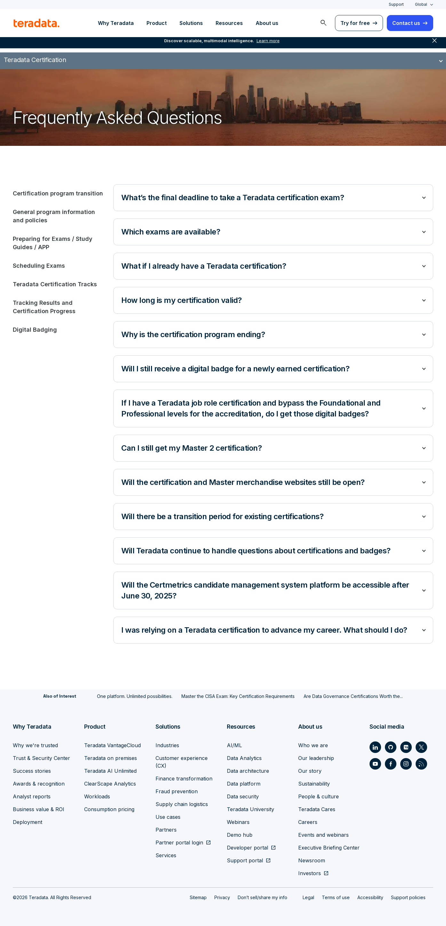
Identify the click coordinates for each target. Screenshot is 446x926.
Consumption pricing (109, 809)
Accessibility (370, 897)
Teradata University (250, 809)
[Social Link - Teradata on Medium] (406, 747)
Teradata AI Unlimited (110, 771)
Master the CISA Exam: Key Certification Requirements (238, 696)
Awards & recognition (39, 783)
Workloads (97, 796)
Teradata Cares (316, 809)
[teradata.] (36, 23)
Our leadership (316, 758)
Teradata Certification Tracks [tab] (55, 284)
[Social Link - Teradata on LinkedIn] (375, 747)
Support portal (245, 860)
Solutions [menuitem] (191, 23)
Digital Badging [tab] (35, 329)
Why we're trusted (35, 745)
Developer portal (247, 847)
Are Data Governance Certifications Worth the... (353, 696)
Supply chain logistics (181, 804)
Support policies (408, 897)
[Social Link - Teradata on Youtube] (375, 764)
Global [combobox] (421, 4)
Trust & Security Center (41, 758)
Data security (243, 796)
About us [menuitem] (267, 23)
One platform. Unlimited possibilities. (134, 696)
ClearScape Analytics (110, 783)
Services (165, 855)
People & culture (318, 796)
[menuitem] (323, 23)
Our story (310, 771)
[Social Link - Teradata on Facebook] (390, 764)
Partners (166, 830)
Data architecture (248, 771)
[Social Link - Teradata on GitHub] (390, 747)
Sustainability (314, 783)
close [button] (434, 45)
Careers (307, 822)
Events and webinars (323, 835)
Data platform (243, 783)
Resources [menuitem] (229, 23)
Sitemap (198, 897)
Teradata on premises (110, 758)
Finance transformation (183, 778)
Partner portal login (179, 842)
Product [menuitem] (157, 23)
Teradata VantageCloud (112, 745)
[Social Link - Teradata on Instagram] (406, 764)
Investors (309, 873)
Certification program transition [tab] (58, 193)
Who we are (313, 745)
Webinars (238, 822)
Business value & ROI (38, 809)
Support (396, 4)
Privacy (222, 897)
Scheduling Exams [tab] (39, 265)
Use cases (167, 817)
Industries (167, 745)
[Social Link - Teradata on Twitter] (421, 747)
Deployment (27, 822)
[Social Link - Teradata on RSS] (421, 764)
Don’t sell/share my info (262, 897)
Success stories (32, 771)
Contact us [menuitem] (406, 23)
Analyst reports (32, 796)
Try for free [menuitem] (355, 23)
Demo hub (239, 835)
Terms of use (336, 897)
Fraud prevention (176, 791)
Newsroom (311, 860)
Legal (308, 897)
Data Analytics (244, 758)
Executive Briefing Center (329, 847)
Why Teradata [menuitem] (116, 23)
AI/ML (234, 745)
